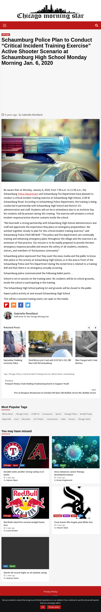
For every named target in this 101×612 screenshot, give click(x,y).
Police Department (28, 193)
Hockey (72, 419)
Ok (43, 607)
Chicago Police (15, 374)
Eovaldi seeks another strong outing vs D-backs (24, 473)
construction (52, 419)
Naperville (6, 419)
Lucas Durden (12, 531)
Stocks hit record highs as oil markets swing (25, 573)
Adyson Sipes (12, 480)
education (26, 419)
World (62, 465)
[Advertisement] (50, 89)
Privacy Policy (50, 591)
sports (58, 414)
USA (22, 465)
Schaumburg (68, 374)
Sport (15, 465)
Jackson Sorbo (12, 578)
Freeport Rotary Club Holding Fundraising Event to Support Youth (50, 382)
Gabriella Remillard (32, 114)
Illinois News (57, 374)
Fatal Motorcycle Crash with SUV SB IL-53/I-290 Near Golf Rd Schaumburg (50, 361)
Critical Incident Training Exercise (36, 374)
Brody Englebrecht (64, 480)
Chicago (5, 35)
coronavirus (47, 414)
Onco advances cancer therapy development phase (69, 473)
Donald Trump (86, 414)
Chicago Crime (22, 414)
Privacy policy (54, 607)
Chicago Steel (84, 419)
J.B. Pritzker (38, 419)
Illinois (16, 516)
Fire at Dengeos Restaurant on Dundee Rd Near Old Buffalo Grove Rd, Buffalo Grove (50, 391)
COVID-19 (35, 414)
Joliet (63, 419)
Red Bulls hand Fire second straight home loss (24, 523)
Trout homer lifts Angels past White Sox (73, 522)
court (16, 419)
